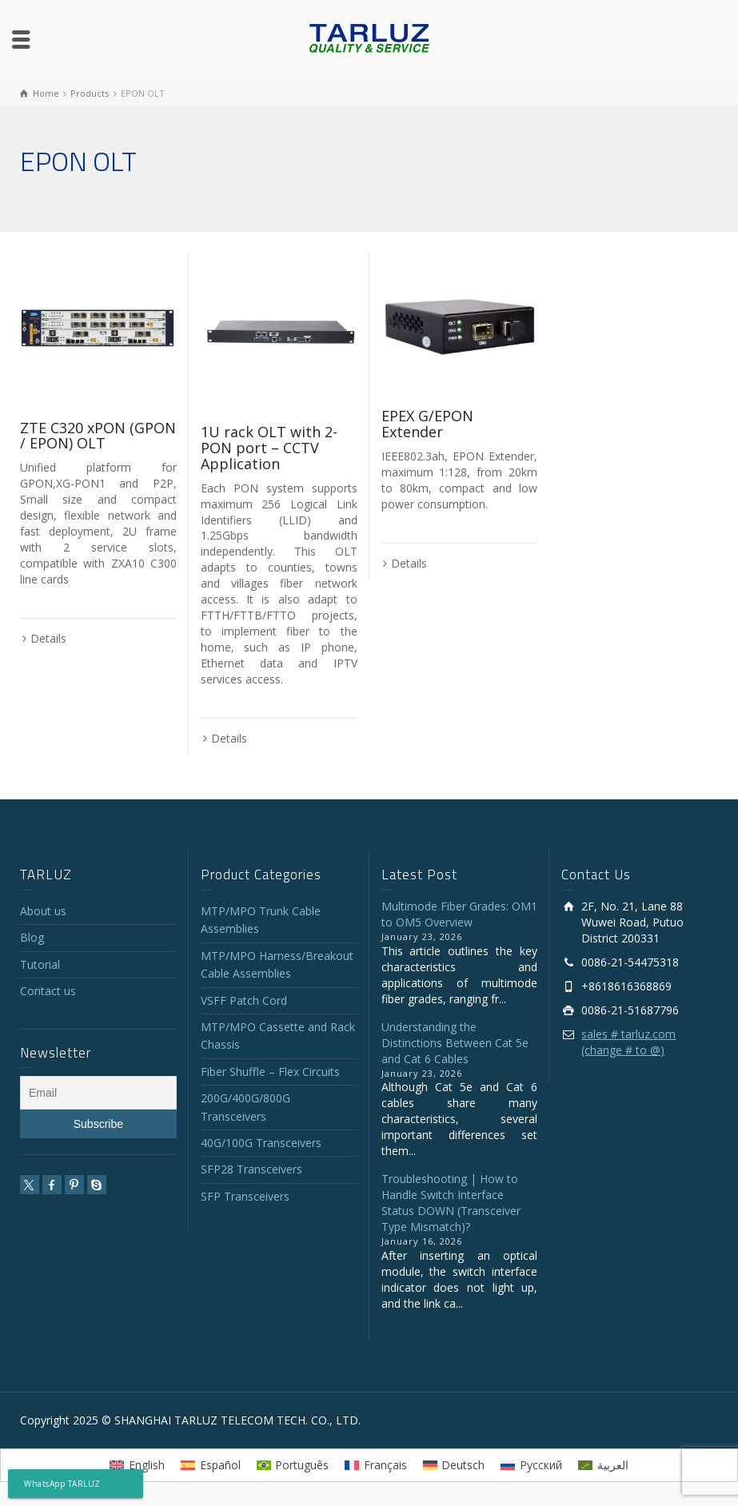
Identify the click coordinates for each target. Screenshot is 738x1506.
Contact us (48, 990)
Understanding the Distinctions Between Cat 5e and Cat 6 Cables (455, 1042)
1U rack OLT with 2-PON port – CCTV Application (269, 447)
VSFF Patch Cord (244, 1000)
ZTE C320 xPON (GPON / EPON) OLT (98, 435)
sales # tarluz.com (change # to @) (628, 1042)
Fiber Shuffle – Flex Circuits (270, 1071)
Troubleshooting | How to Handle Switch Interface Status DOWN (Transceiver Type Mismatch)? (451, 1202)
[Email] (98, 1093)
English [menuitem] (147, 1464)
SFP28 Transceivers (251, 1169)
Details (48, 638)
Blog (32, 937)
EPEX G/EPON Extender (427, 423)
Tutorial (40, 964)
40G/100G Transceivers (261, 1142)
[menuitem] (137, 1465)
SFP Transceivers (245, 1196)
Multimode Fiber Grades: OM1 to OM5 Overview (459, 914)
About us (43, 910)
